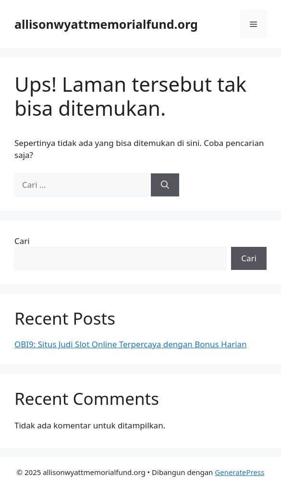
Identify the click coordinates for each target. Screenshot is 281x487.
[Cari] (165, 184)
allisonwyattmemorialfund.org (106, 24)
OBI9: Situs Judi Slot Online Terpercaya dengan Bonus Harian (130, 344)
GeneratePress (239, 472)
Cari (22, 240)
